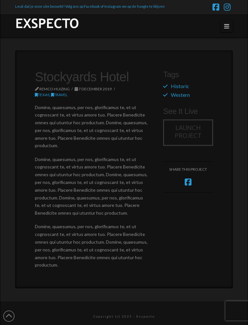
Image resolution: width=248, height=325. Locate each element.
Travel (59, 94)
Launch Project (188, 131)
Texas (42, 94)
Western (180, 95)
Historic (180, 86)
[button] (227, 26)
